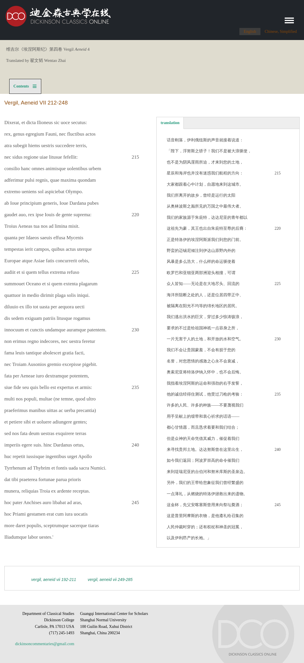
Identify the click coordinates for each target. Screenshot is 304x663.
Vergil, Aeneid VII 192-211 (53, 579)
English (250, 31)
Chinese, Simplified (281, 31)
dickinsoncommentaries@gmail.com (44, 644)
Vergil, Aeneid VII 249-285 (110, 579)
